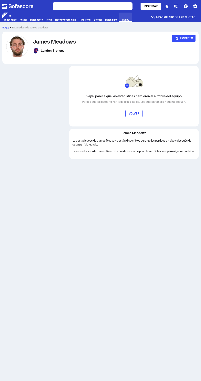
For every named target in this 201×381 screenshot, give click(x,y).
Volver (134, 113)
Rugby (5, 27)
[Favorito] (184, 38)
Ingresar (151, 6)
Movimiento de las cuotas (173, 17)
